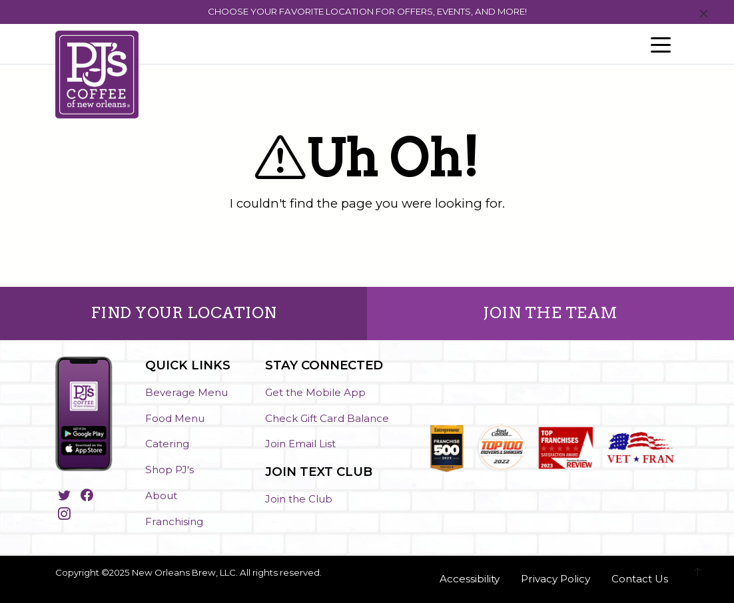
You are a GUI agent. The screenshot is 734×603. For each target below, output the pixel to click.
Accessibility (470, 578)
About (161, 495)
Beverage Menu (186, 392)
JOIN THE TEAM (550, 312)
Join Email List (300, 443)
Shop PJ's (169, 469)
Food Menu (174, 418)
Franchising (174, 521)
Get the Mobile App (315, 392)
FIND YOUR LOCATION (184, 312)
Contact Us (639, 578)
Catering (167, 443)
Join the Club (298, 499)
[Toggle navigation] (661, 44)
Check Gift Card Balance (327, 418)
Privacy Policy (555, 578)
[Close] (703, 14)
